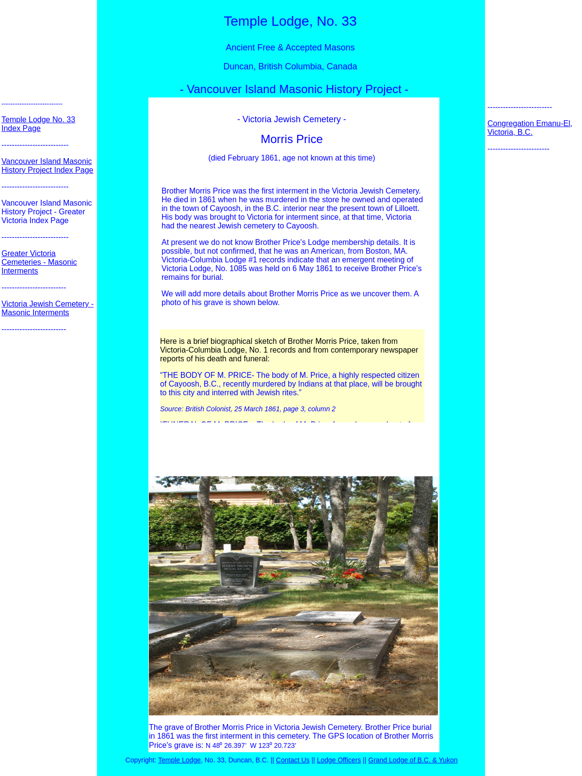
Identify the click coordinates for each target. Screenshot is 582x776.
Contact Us (292, 760)
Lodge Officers (339, 760)
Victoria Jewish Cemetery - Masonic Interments (47, 308)
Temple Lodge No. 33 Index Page (38, 123)
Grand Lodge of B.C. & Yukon (412, 760)
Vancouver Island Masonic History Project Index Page (47, 165)
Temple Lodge (179, 760)
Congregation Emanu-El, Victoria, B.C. (529, 127)
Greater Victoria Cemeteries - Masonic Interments (39, 262)
